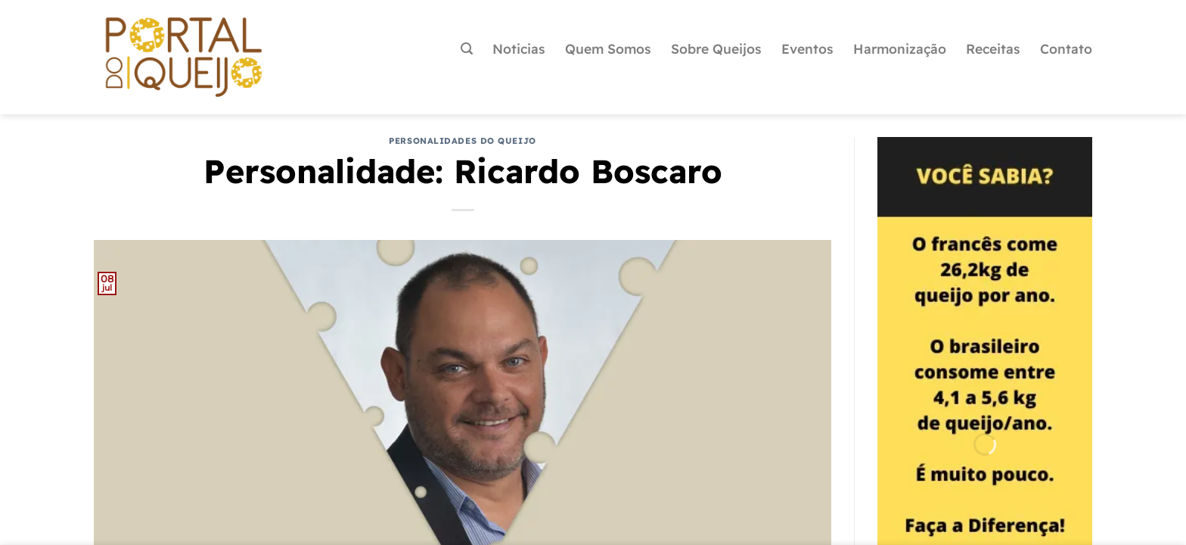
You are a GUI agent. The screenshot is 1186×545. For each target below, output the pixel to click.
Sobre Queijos (716, 48)
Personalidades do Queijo (462, 140)
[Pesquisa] (467, 49)
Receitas (993, 48)
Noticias (518, 48)
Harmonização (899, 48)
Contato (1066, 48)
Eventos (807, 48)
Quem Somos (608, 48)
